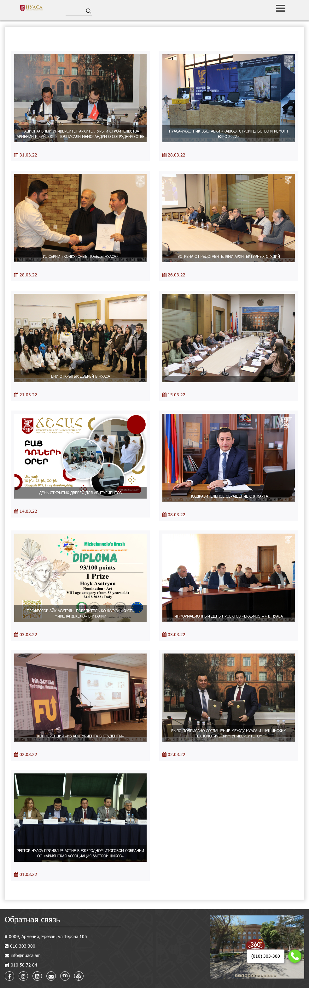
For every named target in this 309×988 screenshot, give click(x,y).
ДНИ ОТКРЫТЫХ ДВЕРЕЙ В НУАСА (80, 376)
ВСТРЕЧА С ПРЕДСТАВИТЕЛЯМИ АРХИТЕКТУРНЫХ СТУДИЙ (229, 256)
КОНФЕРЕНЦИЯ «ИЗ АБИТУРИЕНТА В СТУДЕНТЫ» (80, 736)
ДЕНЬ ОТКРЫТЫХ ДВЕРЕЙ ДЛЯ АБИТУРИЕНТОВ (80, 492)
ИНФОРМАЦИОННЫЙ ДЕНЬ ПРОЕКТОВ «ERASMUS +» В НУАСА (228, 616)
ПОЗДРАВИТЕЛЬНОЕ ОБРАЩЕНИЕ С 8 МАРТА (228, 496)
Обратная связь (32, 919)
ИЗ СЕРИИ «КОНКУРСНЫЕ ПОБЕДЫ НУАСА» (80, 256)
